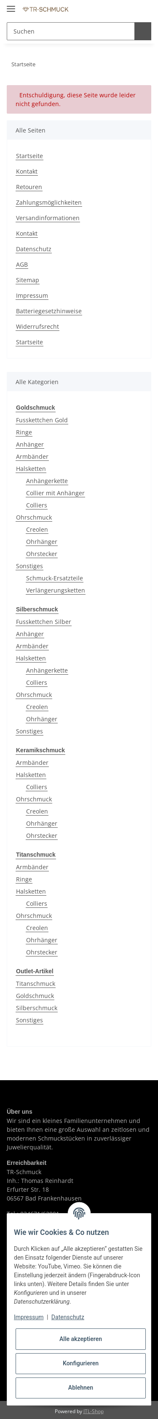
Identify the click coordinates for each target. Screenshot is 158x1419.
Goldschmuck (35, 994)
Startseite (29, 156)
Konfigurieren (81, 1363)
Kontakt (26, 171)
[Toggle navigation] (11, 5)
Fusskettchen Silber (43, 621)
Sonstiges (29, 565)
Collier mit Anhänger (55, 492)
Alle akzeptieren (80, 1339)
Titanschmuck (35, 981)
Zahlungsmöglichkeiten (49, 202)
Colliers (36, 505)
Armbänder (32, 456)
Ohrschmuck (34, 517)
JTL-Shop (93, 1408)
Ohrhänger (41, 541)
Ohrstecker (41, 553)
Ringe (24, 432)
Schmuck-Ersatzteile (54, 578)
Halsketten (31, 468)
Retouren (29, 187)
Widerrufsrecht (37, 326)
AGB (22, 264)
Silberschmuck (36, 1006)
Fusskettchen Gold (42, 420)
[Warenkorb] (142, 9)
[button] (110, 9)
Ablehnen (80, 1387)
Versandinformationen (48, 218)
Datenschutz (33, 249)
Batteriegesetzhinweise (49, 311)
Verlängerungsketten (55, 590)
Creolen (37, 529)
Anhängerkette (47, 480)
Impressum (32, 295)
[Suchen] (69, 31)
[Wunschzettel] (126, 9)
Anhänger (30, 444)
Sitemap (27, 280)
